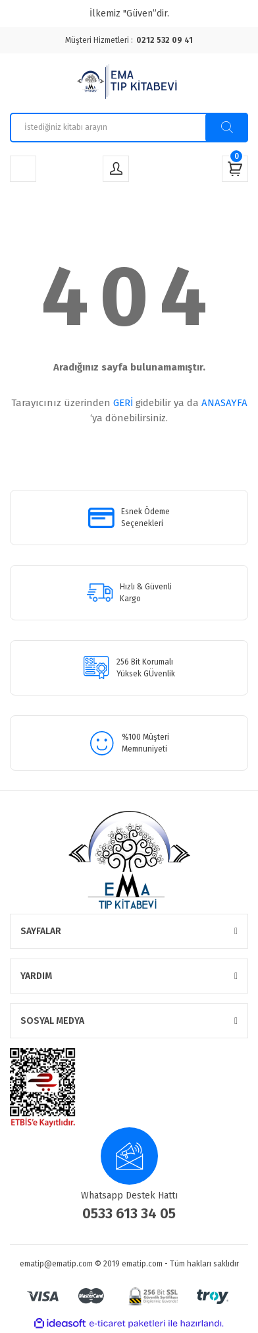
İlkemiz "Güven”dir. (129, 13)
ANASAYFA (224, 403)
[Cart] (235, 169)
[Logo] (129, 83)
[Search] (129, 127)
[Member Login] (116, 169)
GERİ (123, 403)
